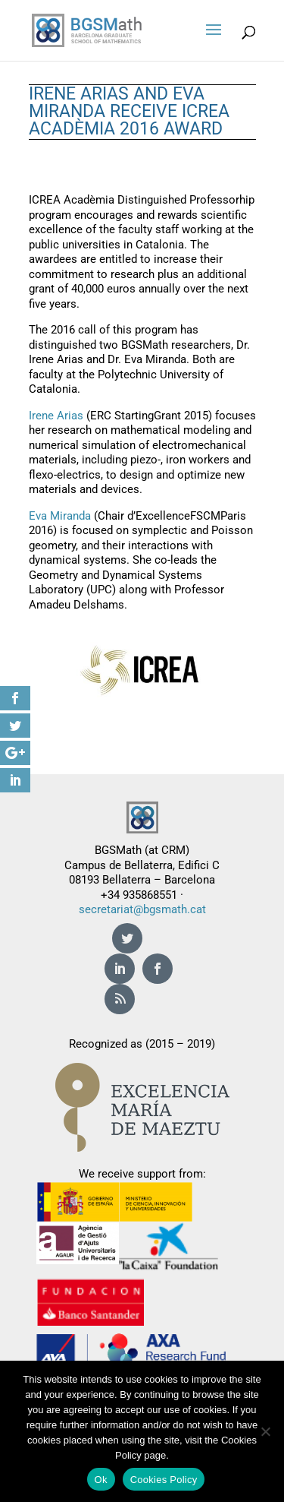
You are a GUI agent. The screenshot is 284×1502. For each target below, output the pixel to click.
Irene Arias (56, 415)
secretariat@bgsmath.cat (142, 909)
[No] (265, 1431)
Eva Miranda (60, 516)
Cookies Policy (164, 1479)
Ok (101, 1479)
